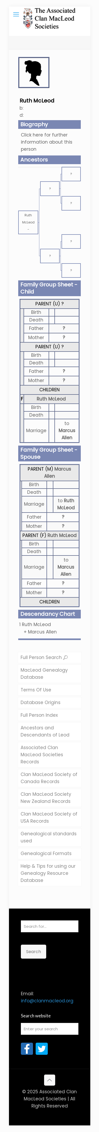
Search (33, 952)
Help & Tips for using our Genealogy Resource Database (48, 873)
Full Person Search (44, 657)
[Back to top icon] (49, 1080)
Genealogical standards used (49, 837)
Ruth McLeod (51, 399)
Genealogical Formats (46, 853)
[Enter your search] (49, 1029)
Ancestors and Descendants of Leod (45, 731)
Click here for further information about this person (46, 142)
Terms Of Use (36, 690)
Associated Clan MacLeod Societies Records (42, 754)
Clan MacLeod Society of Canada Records (49, 778)
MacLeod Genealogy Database (44, 673)
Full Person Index (39, 715)
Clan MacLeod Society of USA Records (49, 817)
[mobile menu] (16, 14)
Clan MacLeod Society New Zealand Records (46, 797)
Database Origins (40, 702)
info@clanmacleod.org (47, 1001)
